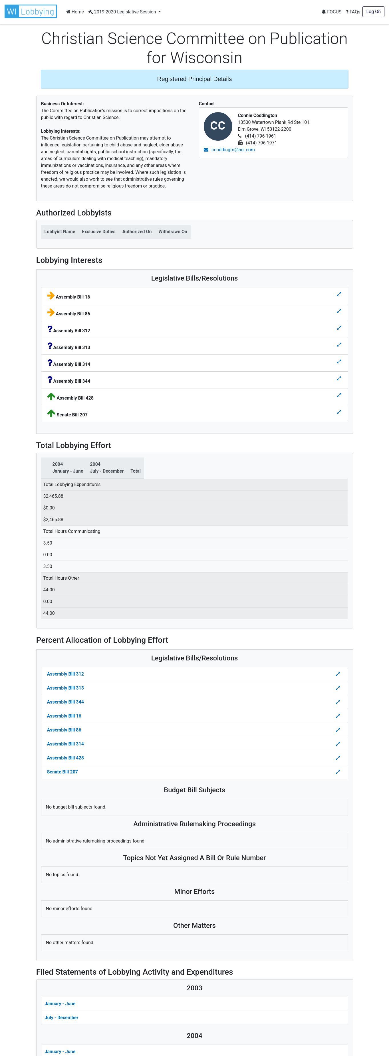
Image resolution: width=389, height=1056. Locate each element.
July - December (61, 1017)
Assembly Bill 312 (65, 674)
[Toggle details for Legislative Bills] (339, 294)
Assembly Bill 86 (64, 730)
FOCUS (331, 12)
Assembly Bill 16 (64, 716)
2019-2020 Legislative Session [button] (122, 12)
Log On (373, 11)
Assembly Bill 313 (65, 688)
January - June (60, 1003)
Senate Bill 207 (62, 772)
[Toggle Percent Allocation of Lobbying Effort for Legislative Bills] (338, 674)
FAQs (353, 12)
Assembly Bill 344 (65, 702)
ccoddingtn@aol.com (229, 149)
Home (75, 12)
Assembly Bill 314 (65, 744)
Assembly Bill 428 (65, 758)
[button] (32, 11)
